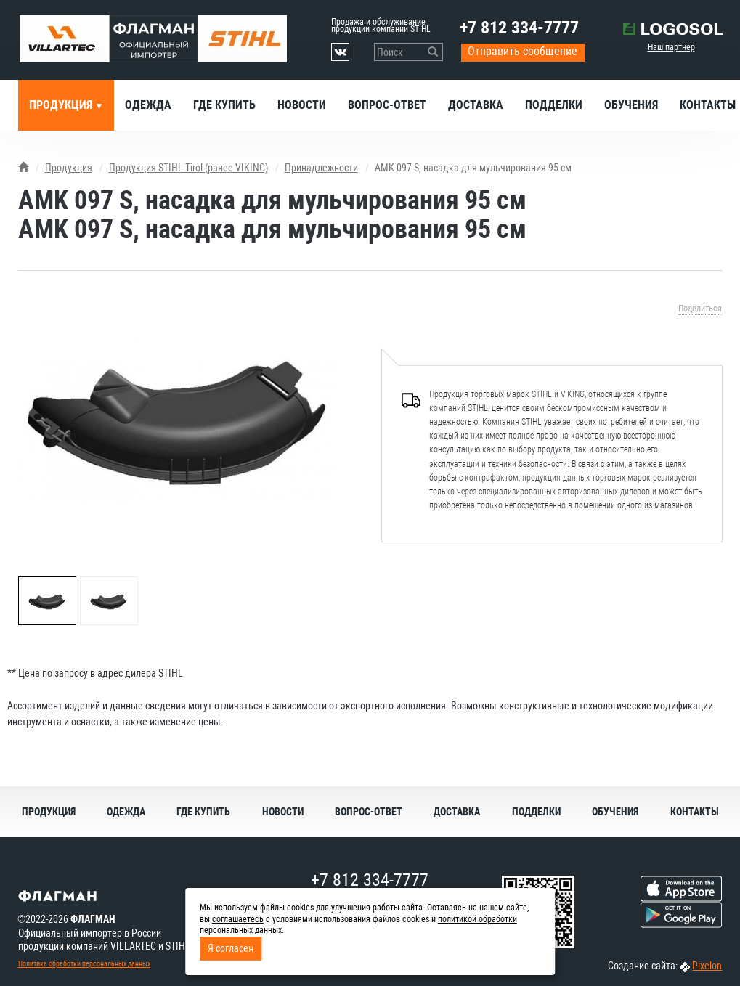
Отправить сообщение (522, 51)
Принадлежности (321, 168)
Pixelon (707, 965)
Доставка (475, 105)
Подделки (553, 105)
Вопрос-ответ (387, 105)
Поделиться (700, 308)
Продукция (62, 105)
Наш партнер (671, 47)
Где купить (224, 105)
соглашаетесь (238, 919)
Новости (301, 105)
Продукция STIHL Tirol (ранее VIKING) (188, 168)
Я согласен (230, 948)
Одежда (148, 105)
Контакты (694, 812)
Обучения (631, 105)
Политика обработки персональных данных (84, 964)
